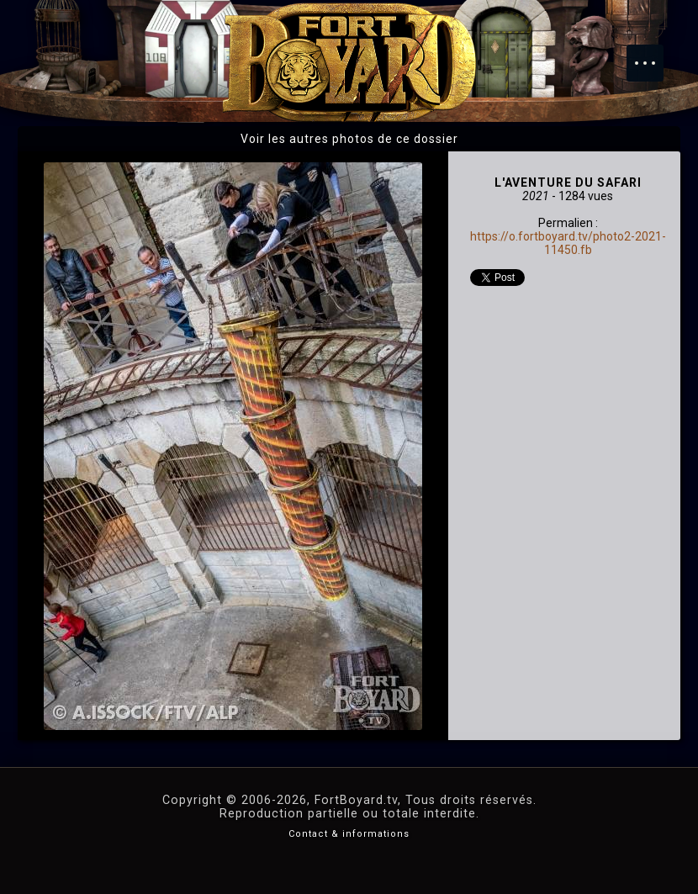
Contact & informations (349, 833)
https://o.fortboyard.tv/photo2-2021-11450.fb (568, 243)
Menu (653, 55)
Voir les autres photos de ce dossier (349, 138)
